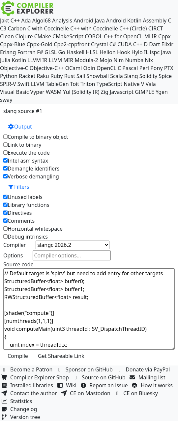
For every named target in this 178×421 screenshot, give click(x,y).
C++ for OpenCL (123, 36)
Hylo (137, 52)
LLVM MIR (61, 60)
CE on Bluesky (137, 393)
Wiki (67, 385)
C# (112, 44)
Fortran (26, 52)
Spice (165, 76)
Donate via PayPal (144, 369)
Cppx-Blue (12, 44)
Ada (26, 20)
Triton (87, 84)
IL (146, 52)
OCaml (73, 68)
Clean (7, 36)
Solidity (148, 76)
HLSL (92, 52)
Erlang (8, 52)
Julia (5, 60)
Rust (69, 76)
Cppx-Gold (39, 44)
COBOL (94, 36)
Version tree (21, 417)
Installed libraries (28, 385)
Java (166, 52)
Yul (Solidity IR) (81, 92)
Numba (134, 60)
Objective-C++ (47, 68)
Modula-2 (86, 60)
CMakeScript (67, 36)
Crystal (99, 44)
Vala (150, 84)
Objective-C (14, 68)
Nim (118, 60)
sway (6, 99)
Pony (156, 68)
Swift (23, 84)
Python (8, 76)
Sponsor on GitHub (85, 369)
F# (40, 52)
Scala (116, 76)
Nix (149, 60)
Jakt (4, 20)
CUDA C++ (129, 44)
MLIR (150, 36)
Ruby (56, 76)
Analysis (62, 20)
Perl (144, 68)
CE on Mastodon (86, 393)
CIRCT (155, 28)
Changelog (20, 409)
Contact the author (30, 393)
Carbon (17, 28)
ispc (155, 52)
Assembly (155, 20)
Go (61, 52)
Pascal (130, 68)
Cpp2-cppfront (72, 44)
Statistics (17, 401)
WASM (54, 92)
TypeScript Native (118, 84)
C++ (15, 20)
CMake (42, 36)
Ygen (162, 92)
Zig (104, 92)
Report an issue (105, 385)
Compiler (14, 245)
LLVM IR (37, 60)
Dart (154, 44)
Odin (89, 68)
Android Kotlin (124, 20)
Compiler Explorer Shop (36, 377)
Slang (131, 76)
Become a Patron (27, 369)
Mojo (106, 60)
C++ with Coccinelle (94, 28)
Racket (27, 76)
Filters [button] (18, 186)
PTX (168, 68)
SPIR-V (8, 84)
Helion (108, 52)
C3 (3, 28)
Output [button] (20, 126)
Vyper (37, 92)
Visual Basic (14, 92)
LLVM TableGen (50, 84)
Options (13, 255)
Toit (74, 84)
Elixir (167, 44)
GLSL (50, 52)
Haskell (75, 52)
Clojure (24, 36)
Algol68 (41, 20)
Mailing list (148, 377)
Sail (80, 76)
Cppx (164, 36)
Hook (123, 52)
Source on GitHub (100, 377)
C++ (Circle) (133, 28)
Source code (18, 264)
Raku (43, 76)
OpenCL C (109, 68)
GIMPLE (144, 92)
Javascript (122, 92)
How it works (153, 385)
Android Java (89, 20)
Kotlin (19, 60)
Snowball (97, 76)
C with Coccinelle (48, 28)
